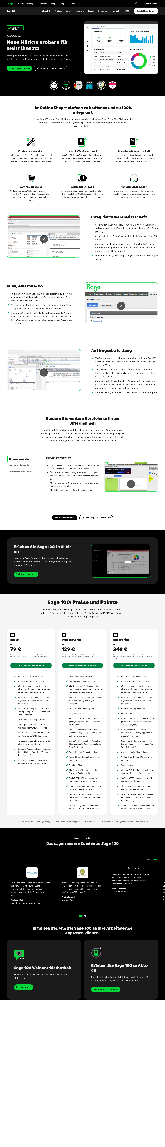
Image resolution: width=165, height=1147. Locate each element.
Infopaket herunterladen (146, 11)
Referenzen (103, 11)
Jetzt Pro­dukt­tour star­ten (19, 68)
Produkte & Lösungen (27, 4)
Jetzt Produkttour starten (65, 500)
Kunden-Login (151, 3)
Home (10, 3)
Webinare (80, 11)
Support (72, 4)
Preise (91, 11)
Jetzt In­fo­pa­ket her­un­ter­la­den (49, 68)
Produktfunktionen (63, 11)
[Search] (136, 3)
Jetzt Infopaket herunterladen (98, 500)
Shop (53, 4)
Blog (62, 4)
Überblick (46, 11)
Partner (43, 4)
